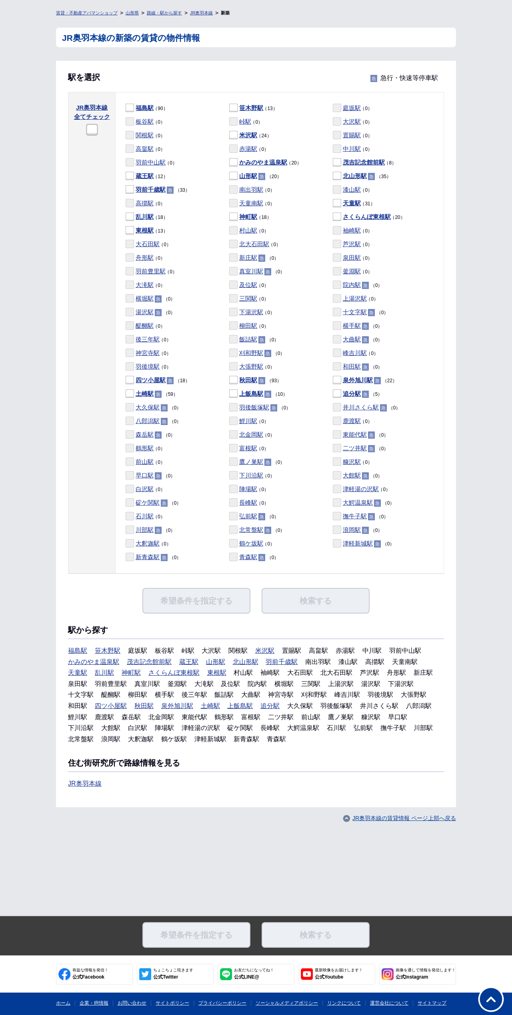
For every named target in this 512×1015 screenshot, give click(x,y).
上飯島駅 (251, 393)
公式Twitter (173, 974)
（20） (265, 162)
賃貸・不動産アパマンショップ (87, 12)
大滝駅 (145, 284)
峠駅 (245, 121)
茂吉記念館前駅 (364, 162)
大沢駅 (352, 121)
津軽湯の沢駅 (361, 488)
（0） (352, 108)
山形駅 (248, 176)
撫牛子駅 (355, 516)
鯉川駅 (248, 420)
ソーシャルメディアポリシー (287, 1003)
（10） (258, 394)
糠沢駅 (352, 461)
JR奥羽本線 (201, 12)
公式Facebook (90, 974)
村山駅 (248, 230)
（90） (147, 108)
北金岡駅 (251, 434)
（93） (255, 380)
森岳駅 (145, 434)
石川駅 (145, 516)
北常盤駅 (251, 529)
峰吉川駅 (355, 352)
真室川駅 (251, 271)
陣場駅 (248, 488)
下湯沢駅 (251, 312)
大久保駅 (148, 407)
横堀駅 (145, 298)
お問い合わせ (132, 1003)
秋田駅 (248, 380)
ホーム (63, 1003)
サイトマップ (432, 1003)
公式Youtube (339, 974)
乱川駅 (145, 216)
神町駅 (248, 216)
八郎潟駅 (148, 420)
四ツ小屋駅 (151, 380)
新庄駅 (248, 257)
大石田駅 (148, 244)
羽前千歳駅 (151, 189)
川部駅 (145, 529)
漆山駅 (352, 189)
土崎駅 (145, 393)
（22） (365, 380)
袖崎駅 (352, 230)
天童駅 (352, 203)
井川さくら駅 (361, 407)
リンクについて (344, 1003)
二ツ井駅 (355, 448)
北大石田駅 (254, 244)
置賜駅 (352, 135)
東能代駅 (355, 434)
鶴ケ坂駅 (251, 543)
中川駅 (352, 148)
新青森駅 (148, 557)
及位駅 (248, 284)
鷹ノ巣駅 (251, 461)
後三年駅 (148, 339)
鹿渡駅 (352, 420)
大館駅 (352, 475)
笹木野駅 (251, 107)
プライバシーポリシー (222, 1003)
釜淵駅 (352, 271)
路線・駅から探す (164, 12)
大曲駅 (352, 339)
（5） (357, 394)
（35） (362, 176)
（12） (147, 176)
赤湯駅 (248, 148)
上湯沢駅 (355, 298)
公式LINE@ (254, 974)
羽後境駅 (148, 366)
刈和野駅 (251, 352)
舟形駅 (145, 257)
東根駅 (145, 230)
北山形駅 (355, 176)
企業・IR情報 (94, 1003)
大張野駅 (251, 366)
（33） (158, 190)
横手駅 (352, 325)
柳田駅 (248, 325)
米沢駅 (248, 135)
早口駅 (145, 475)
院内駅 (352, 284)
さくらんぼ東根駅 (367, 216)
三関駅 (248, 298)
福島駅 (145, 107)
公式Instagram (426, 974)
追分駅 (352, 393)
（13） (253, 108)
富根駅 (248, 448)
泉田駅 (352, 257)
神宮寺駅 (148, 352)
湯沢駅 (145, 312)
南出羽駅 (251, 189)
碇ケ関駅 (148, 502)
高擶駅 (145, 203)
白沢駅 (145, 488)
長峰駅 (248, 502)
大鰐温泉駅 (358, 502)
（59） (152, 394)
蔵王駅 (145, 176)
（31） (354, 203)
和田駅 (352, 366)
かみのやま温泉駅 (263, 162)
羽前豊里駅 (151, 271)
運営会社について (389, 1003)
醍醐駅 (145, 325)
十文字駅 (355, 312)
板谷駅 (145, 121)
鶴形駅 (145, 448)
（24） (250, 135)
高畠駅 (145, 148)
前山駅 (145, 461)
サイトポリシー (172, 1003)
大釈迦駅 (148, 543)
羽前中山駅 (151, 162)
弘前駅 (248, 516)
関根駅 (145, 135)
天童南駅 (251, 203)
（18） (147, 217)
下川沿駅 (251, 475)
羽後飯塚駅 (254, 407)
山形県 (132, 12)
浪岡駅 (352, 529)
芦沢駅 (352, 244)
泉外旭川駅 (358, 380)
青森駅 (248, 557)
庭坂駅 (352, 107)
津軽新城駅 (358, 543)
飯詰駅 (248, 339)
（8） (364, 162)
